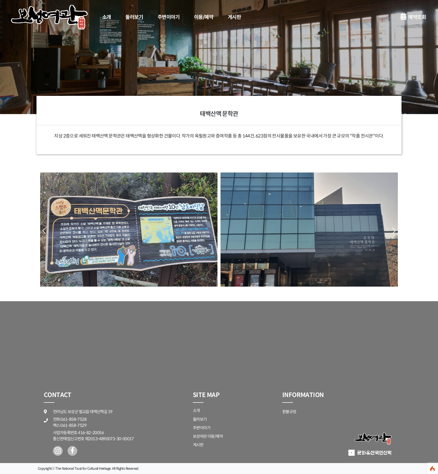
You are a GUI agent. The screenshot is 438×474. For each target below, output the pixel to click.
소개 (106, 17)
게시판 (234, 17)
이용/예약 (203, 17)
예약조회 (413, 17)
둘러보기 (134, 17)
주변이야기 (168, 17)
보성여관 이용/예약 (208, 436)
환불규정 (289, 411)
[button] (392, 231)
